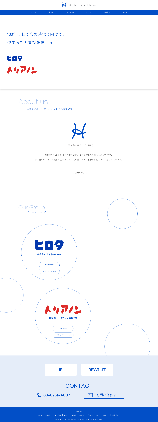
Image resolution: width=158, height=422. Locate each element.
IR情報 (106, 12)
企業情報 (50, 12)
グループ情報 (69, 12)
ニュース (88, 12)
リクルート (126, 12)
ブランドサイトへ (47, 270)
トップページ (32, 12)
